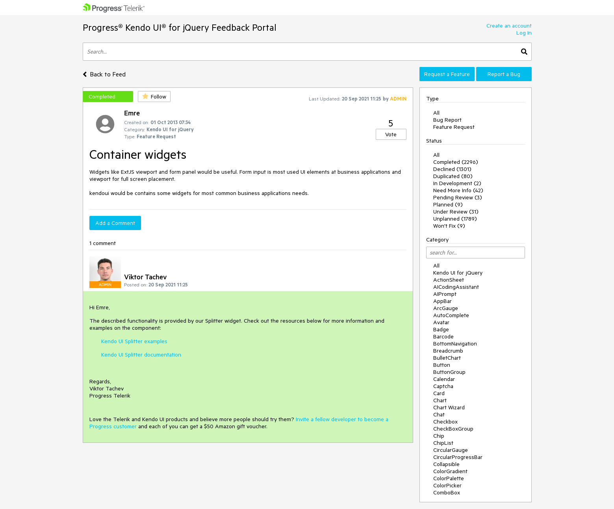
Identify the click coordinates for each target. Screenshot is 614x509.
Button (441, 364)
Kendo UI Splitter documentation (141, 354)
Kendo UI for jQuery (457, 272)
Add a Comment (115, 223)
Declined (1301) (452, 169)
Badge (441, 329)
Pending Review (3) (457, 197)
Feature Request (454, 126)
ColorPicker (447, 485)
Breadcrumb (448, 350)
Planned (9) (448, 204)
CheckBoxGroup (453, 428)
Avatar (441, 322)
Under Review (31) (456, 211)
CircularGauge (450, 449)
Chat (439, 414)
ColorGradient (450, 471)
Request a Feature (447, 74)
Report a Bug (504, 74)
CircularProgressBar (457, 457)
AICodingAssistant (456, 286)
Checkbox (445, 421)
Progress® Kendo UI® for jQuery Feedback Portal (179, 27)
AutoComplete (451, 315)
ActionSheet (448, 279)
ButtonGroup (449, 371)
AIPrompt (444, 293)
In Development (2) (457, 183)
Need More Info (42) (458, 190)
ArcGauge (445, 308)
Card (439, 393)
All (436, 112)
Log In (524, 32)
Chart (440, 400)
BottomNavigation (455, 343)
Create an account (509, 25)
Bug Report (447, 119)
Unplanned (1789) (455, 218)
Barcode (443, 336)
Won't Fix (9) (449, 225)
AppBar (442, 301)
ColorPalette (448, 478)
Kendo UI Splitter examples (134, 341)
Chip (438, 435)
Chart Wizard (449, 407)
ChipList (443, 442)
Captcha (443, 386)
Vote (391, 134)
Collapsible (446, 464)
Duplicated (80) (453, 176)
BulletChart (447, 357)
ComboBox (446, 492)
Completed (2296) (455, 161)
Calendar (444, 379)
